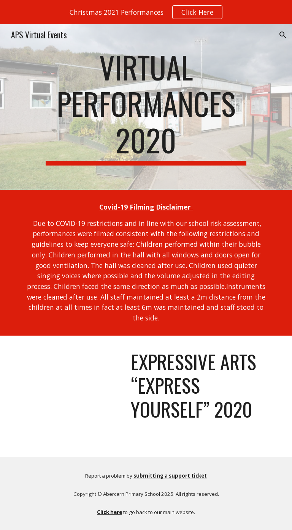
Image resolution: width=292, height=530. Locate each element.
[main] (146, 107)
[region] (146, 12)
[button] (283, 35)
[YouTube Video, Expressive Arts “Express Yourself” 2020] (71, 373)
